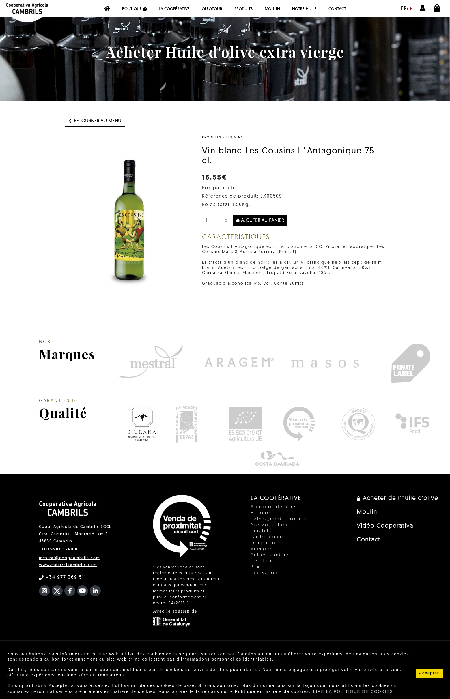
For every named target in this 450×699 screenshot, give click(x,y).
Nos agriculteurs (271, 525)
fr (406, 8)
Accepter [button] (429, 673)
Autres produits (270, 555)
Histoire (260, 513)
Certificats (263, 561)
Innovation (264, 573)
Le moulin (263, 543)
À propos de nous (274, 507)
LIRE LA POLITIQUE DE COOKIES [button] (353, 691)
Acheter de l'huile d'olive (397, 498)
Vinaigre (261, 549)
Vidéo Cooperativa (385, 526)
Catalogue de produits (279, 519)
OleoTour (212, 9)
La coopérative (174, 9)
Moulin (272, 9)
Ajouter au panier (260, 220)
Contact (337, 9)
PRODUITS (243, 9)
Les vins (234, 137)
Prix (255, 567)
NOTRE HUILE (304, 9)
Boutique (134, 9)
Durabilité (263, 531)
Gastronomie (267, 537)
